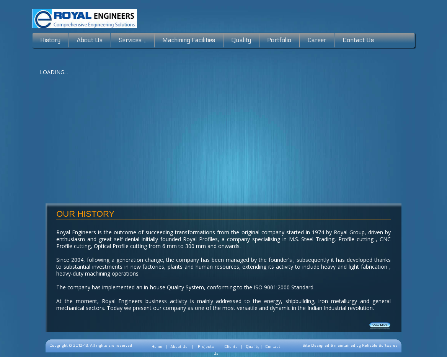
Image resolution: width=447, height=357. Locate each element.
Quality (241, 40)
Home (157, 346)
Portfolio (279, 40)
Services (132, 40)
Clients (231, 346)
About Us (90, 40)
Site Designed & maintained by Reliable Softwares (350, 345)
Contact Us (358, 40)
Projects (206, 346)
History (50, 40)
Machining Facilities (188, 40)
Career (316, 40)
